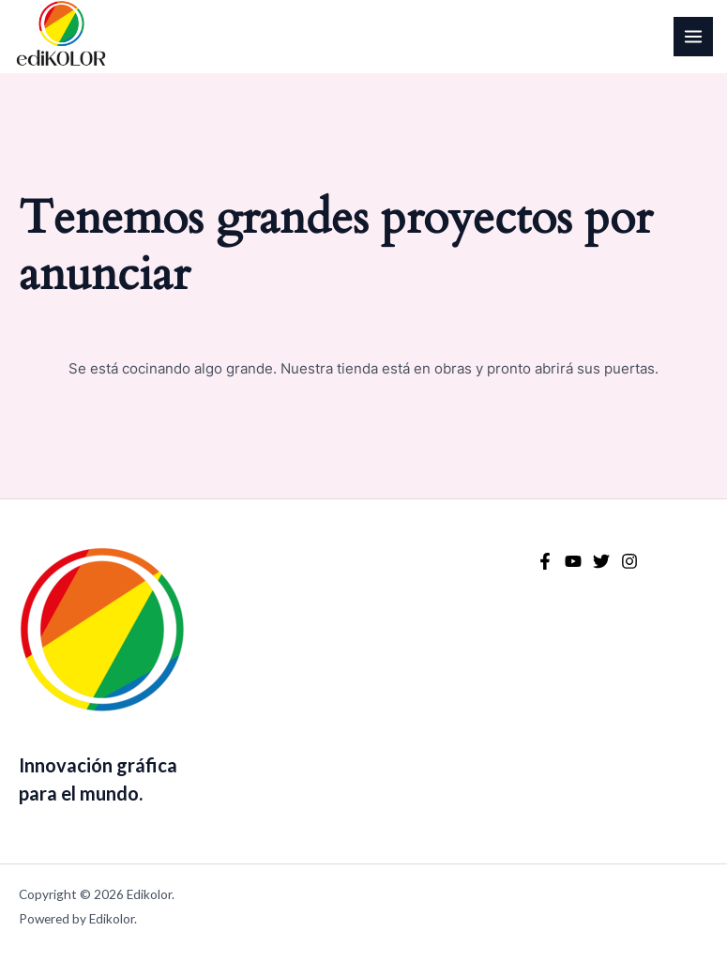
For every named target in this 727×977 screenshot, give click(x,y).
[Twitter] (601, 561)
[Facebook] (545, 561)
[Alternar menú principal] (693, 36)
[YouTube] (573, 561)
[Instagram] (629, 561)
